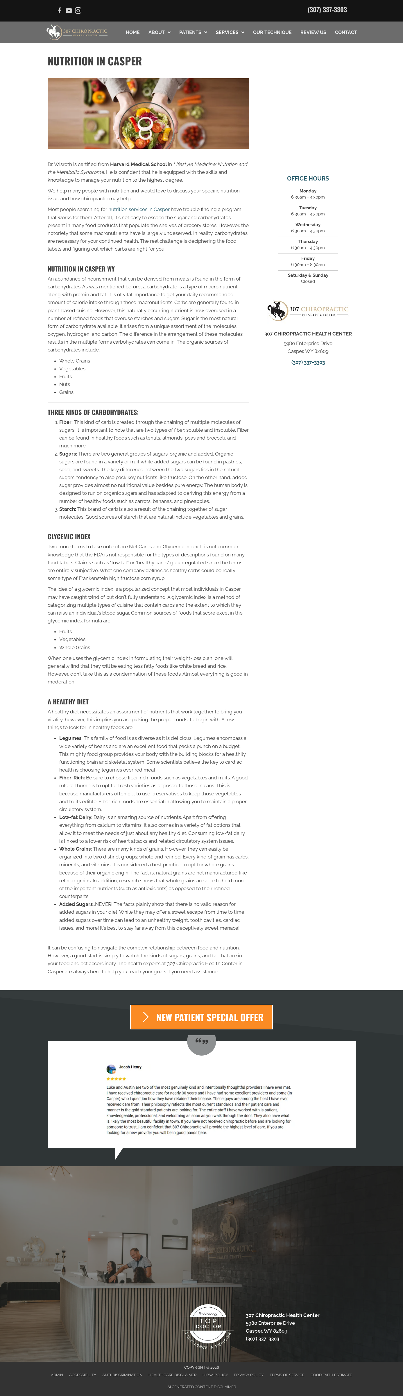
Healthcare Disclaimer (172, 1375)
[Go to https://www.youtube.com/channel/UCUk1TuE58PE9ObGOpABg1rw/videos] (69, 11)
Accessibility (82, 1375)
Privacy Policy (249, 1375)
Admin (57, 1375)
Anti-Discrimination (122, 1375)
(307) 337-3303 (327, 9)
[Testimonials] (202, 1094)
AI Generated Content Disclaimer (201, 1387)
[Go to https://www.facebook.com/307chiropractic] (59, 11)
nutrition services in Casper (139, 209)
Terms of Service (287, 1375)
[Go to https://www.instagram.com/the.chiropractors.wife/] (78, 11)
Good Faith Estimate (331, 1375)
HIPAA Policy (215, 1375)
